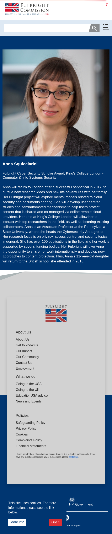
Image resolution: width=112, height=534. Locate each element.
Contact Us (24, 362)
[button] (106, 28)
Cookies (22, 434)
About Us (23, 339)
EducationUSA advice (32, 395)
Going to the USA (29, 384)
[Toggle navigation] (106, 27)
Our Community (27, 357)
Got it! (55, 522)
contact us (73, 457)
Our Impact (24, 351)
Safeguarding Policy (30, 422)
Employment (25, 368)
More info (17, 522)
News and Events (29, 401)
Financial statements (31, 446)
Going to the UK (27, 389)
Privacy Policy (26, 428)
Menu (106, 29)
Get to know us (27, 345)
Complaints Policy (29, 440)
